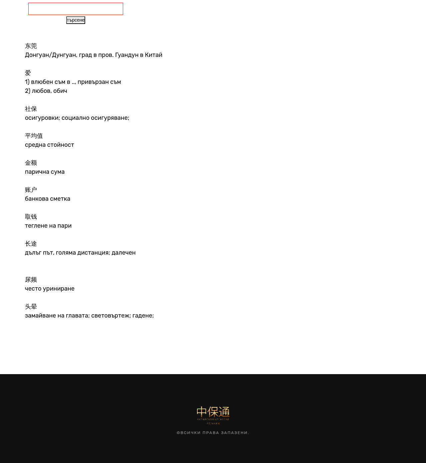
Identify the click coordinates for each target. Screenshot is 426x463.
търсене (76, 20)
